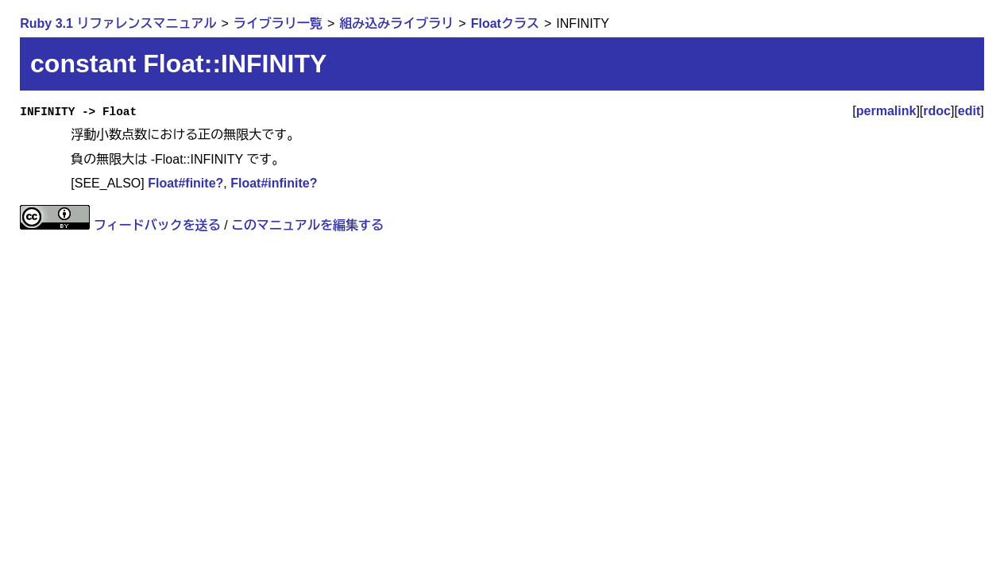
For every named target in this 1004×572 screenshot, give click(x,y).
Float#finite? (185, 183)
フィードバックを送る (157, 225)
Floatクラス (505, 23)
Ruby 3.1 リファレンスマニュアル (118, 23)
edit (969, 111)
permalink (886, 111)
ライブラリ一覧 (278, 23)
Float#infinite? (273, 183)
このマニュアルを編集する (307, 225)
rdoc (937, 111)
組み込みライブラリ (396, 23)
